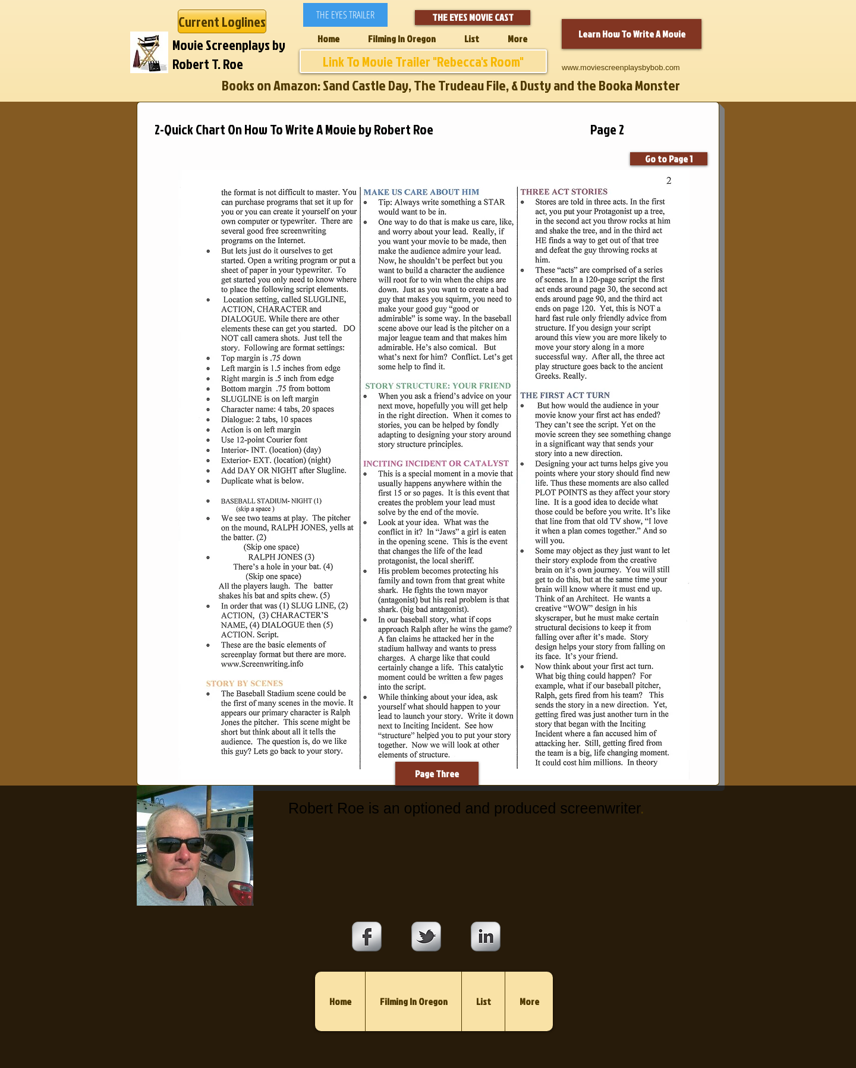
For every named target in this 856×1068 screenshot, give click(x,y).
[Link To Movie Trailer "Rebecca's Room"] (423, 61)
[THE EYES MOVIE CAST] (472, 17)
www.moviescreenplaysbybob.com (621, 67)
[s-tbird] (426, 936)
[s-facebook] (367, 936)
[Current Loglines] (222, 21)
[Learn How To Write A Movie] (631, 34)
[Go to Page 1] (668, 158)
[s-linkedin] (486, 936)
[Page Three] (437, 774)
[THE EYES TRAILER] (345, 15)
